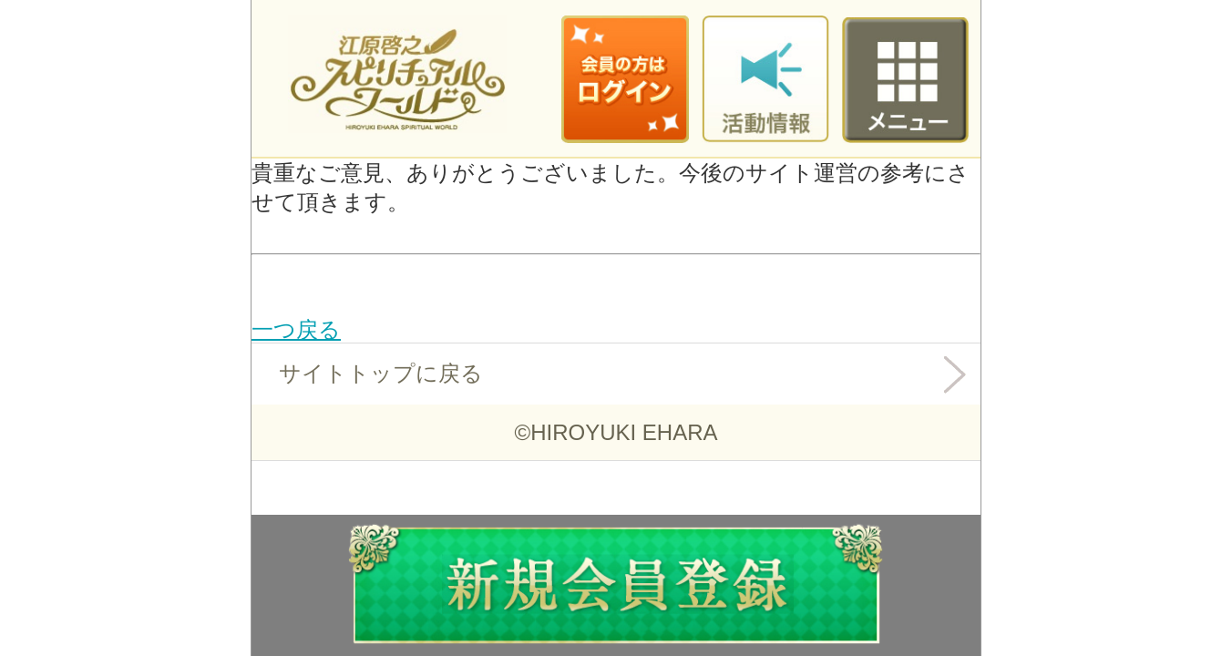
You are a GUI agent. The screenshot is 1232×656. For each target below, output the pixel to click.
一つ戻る (296, 329)
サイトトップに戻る (381, 373)
